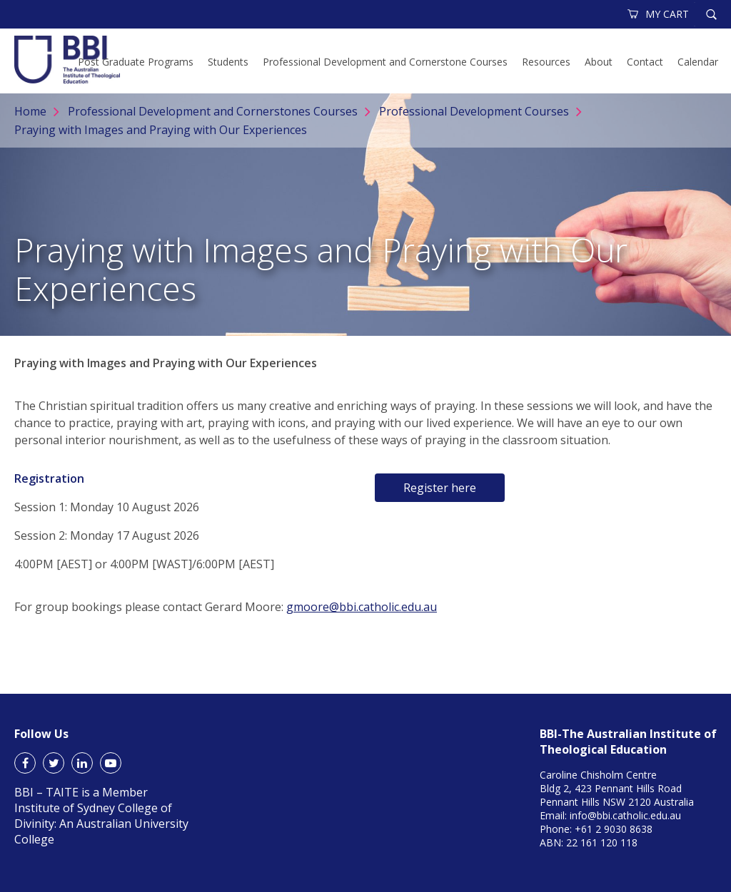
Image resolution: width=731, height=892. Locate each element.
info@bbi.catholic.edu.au (625, 815)
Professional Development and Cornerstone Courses (385, 61)
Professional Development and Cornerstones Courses (213, 111)
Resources (546, 61)
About (598, 61)
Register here (439, 488)
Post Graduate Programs (135, 61)
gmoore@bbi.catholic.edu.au (361, 607)
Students (228, 61)
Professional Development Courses (474, 111)
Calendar (697, 61)
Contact (645, 61)
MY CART (659, 14)
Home (30, 111)
